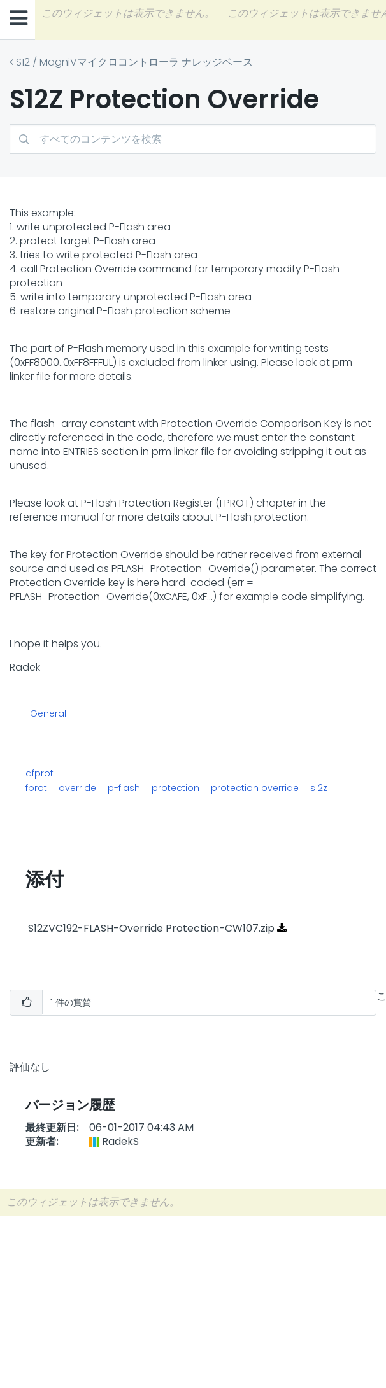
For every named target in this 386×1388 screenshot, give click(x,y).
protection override (255, 788)
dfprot (39, 773)
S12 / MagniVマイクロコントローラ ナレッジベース (134, 62)
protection (175, 788)
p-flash (124, 788)
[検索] (193, 139)
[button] (26, 1002)
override (77, 788)
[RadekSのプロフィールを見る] (120, 1141)
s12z (318, 788)
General (48, 714)
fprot (36, 788)
